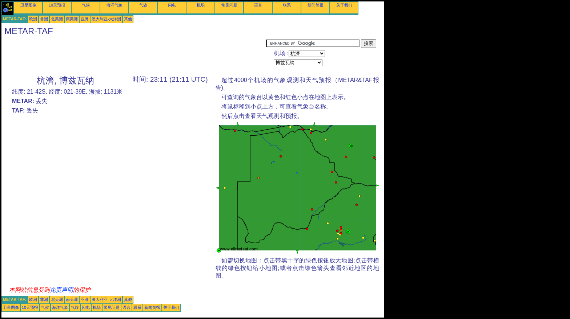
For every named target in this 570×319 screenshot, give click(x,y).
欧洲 (33, 19)
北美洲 (57, 19)
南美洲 (72, 19)
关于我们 (344, 5)
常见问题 (229, 5)
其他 (128, 19)
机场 (201, 5)
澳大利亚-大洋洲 (106, 19)
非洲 (44, 19)
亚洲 (85, 19)
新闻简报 (316, 5)
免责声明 (61, 290)
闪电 (172, 5)
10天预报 (57, 5)
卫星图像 (28, 5)
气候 (86, 5)
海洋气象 (115, 5)
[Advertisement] (133, 55)
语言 (258, 5)
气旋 (143, 5)
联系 (287, 5)
